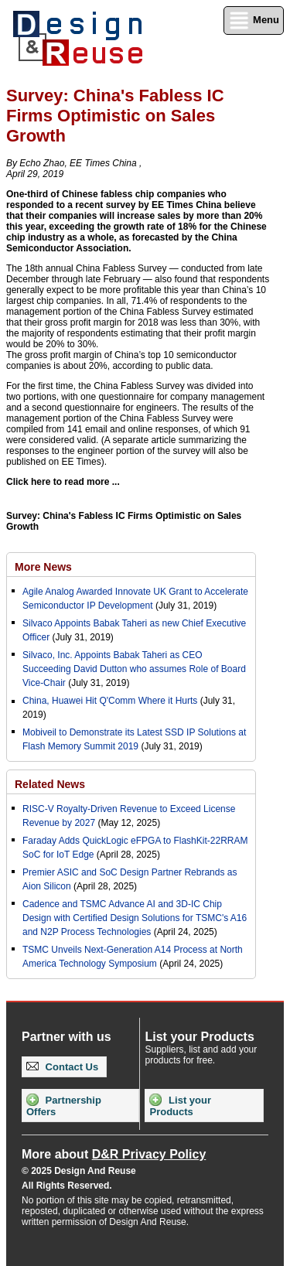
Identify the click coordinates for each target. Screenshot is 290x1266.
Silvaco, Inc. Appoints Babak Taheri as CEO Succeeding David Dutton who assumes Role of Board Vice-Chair (134, 669)
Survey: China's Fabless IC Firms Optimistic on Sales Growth (123, 521)
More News (43, 567)
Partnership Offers (63, 1106)
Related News (50, 784)
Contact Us (62, 1067)
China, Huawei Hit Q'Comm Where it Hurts (111, 700)
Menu (253, 20)
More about (114, 1154)
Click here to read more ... (63, 481)
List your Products (180, 1106)
